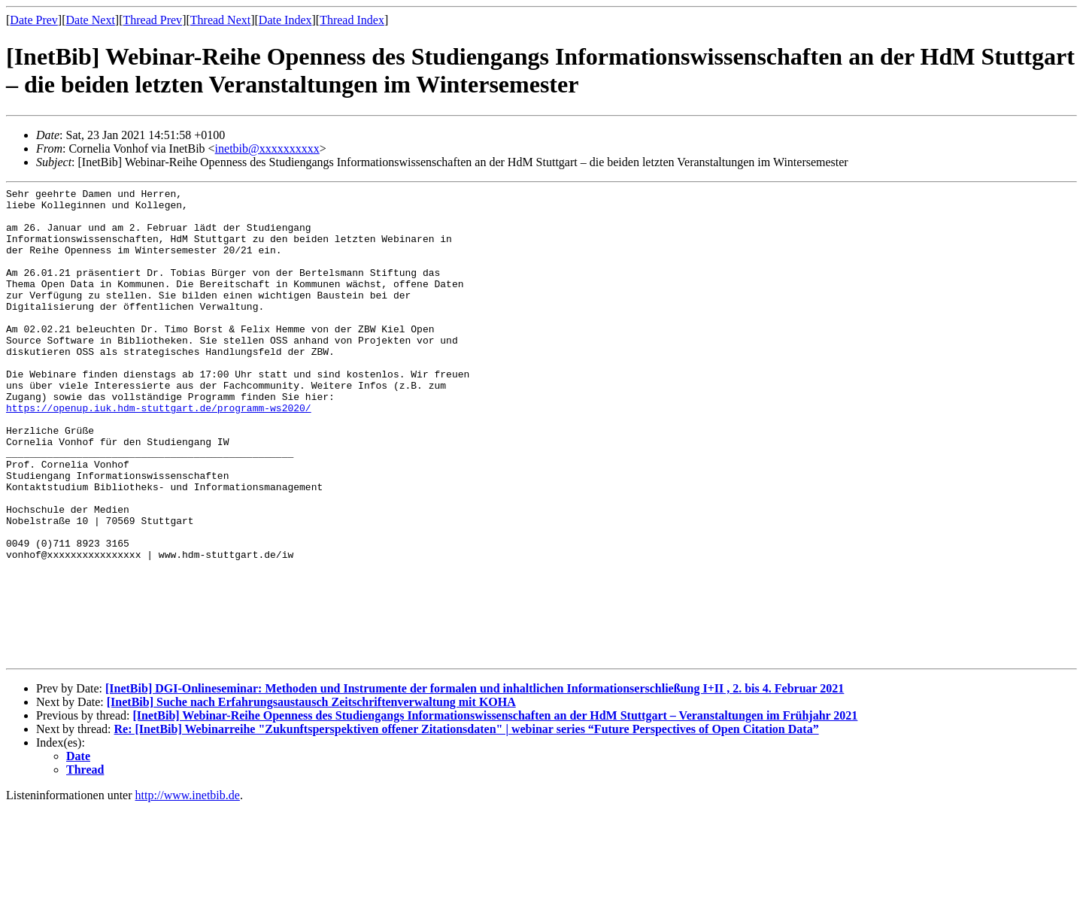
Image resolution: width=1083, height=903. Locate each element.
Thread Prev (152, 20)
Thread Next (220, 20)
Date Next (90, 20)
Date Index (285, 20)
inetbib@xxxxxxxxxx (267, 148)
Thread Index (352, 20)
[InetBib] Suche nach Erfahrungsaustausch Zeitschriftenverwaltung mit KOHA (311, 796)
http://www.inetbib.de (187, 889)
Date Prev (34, 20)
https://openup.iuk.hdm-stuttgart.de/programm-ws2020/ (158, 452)
